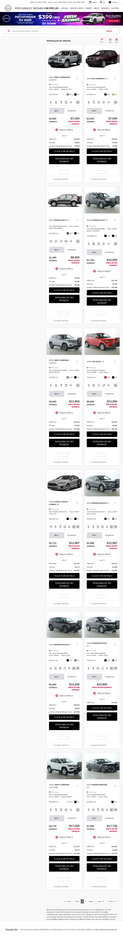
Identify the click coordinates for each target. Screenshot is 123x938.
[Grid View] (110, 40)
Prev (76, 901)
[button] (79, 59)
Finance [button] (88, 8)
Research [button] (105, 8)
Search (109, 31)
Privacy (96, 929)
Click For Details (64, 151)
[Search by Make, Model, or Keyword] (58, 31)
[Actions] (77, 78)
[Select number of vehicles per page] (113, 901)
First (67, 901)
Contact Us (88, 929)
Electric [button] (115, 8)
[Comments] (78, 102)
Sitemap (102, 929)
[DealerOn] (12, 929)
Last (101, 901)
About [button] (96, 8)
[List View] (117, 40)
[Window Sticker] (78, 526)
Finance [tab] (71, 111)
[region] (64, 142)
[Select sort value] (102, 40)
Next (92, 901)
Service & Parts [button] (76, 8)
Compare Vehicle (60, 179)
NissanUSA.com (111, 929)
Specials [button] (64, 8)
